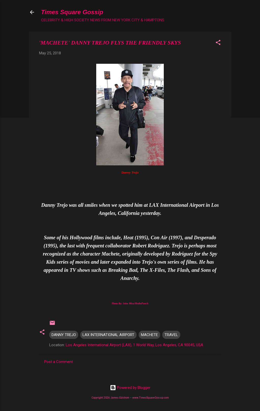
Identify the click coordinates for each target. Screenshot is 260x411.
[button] (218, 43)
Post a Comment (58, 361)
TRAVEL (171, 335)
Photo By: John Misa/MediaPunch (130, 303)
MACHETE (149, 335)
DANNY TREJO (64, 335)
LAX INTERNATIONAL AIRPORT (108, 335)
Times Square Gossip (72, 12)
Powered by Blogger (130, 387)
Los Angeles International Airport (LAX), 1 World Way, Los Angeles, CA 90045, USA (134, 345)
